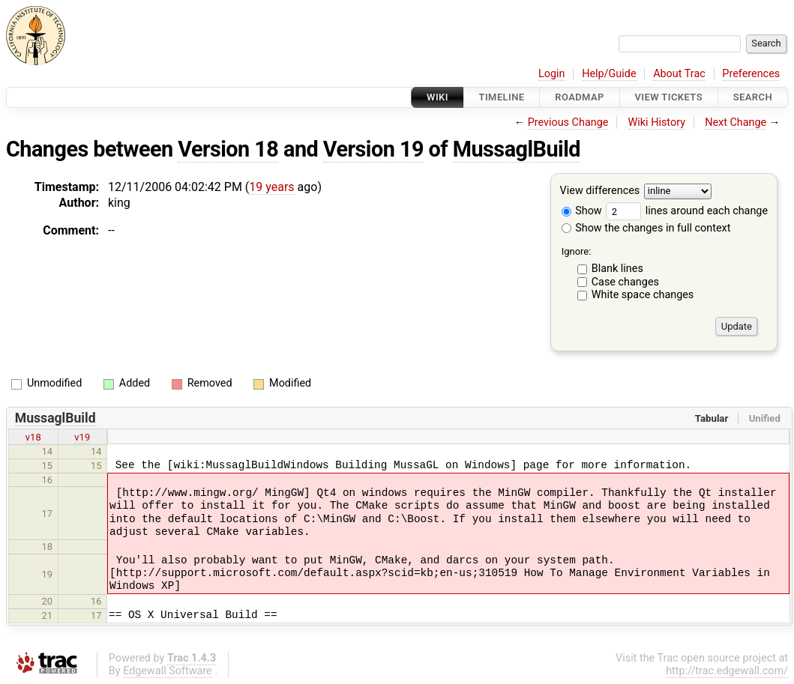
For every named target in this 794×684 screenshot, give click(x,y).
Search (752, 97)
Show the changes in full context (646, 228)
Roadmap (579, 97)
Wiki (437, 97)
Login (551, 73)
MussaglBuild (516, 149)
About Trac (679, 73)
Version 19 (373, 149)
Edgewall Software (167, 671)
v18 (33, 437)
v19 (82, 437)
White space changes (643, 294)
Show (582, 211)
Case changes (625, 282)
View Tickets (669, 97)
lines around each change (687, 211)
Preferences (751, 73)
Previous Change (568, 122)
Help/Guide (609, 73)
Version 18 (228, 149)
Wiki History (656, 122)
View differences (600, 191)
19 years (271, 187)
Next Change (735, 122)
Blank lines (617, 268)
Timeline (502, 97)
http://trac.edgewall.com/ (727, 671)
